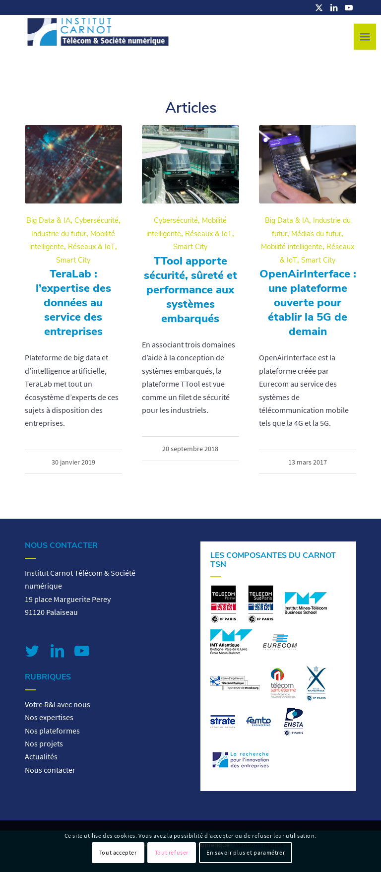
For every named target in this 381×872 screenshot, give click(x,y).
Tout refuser (172, 852)
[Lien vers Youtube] (348, 7)
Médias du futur (316, 234)
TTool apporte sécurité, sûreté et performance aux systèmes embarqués (190, 289)
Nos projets (44, 743)
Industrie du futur (58, 234)
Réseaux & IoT (91, 247)
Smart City (73, 260)
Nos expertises (49, 717)
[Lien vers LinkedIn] (333, 7)
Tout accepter (118, 852)
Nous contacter (50, 770)
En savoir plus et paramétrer (245, 852)
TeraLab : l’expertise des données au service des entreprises (73, 302)
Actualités (41, 756)
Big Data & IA (48, 220)
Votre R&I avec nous (57, 704)
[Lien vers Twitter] (32, 650)
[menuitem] (365, 37)
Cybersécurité (96, 220)
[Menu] (365, 37)
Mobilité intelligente (291, 247)
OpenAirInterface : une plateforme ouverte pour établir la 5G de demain (307, 302)
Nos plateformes (52, 731)
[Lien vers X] (319, 7)
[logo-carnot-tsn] (98, 37)
